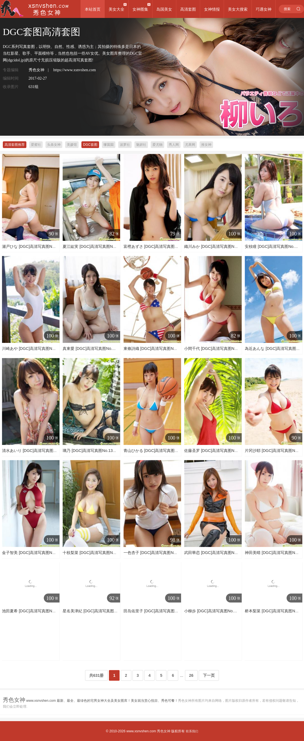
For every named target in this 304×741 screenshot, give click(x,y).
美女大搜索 (238, 9)
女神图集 (140, 9)
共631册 (96, 675)
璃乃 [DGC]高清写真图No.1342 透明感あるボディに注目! (113, 450)
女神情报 (212, 9)
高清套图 (188, 9)
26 (191, 675)
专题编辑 (11, 70)
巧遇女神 (263, 9)
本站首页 (92, 9)
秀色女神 (163, 731)
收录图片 (11, 87)
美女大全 (116, 9)
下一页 (209, 675)
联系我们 (192, 731)
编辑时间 (11, 78)
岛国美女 (164, 9)
